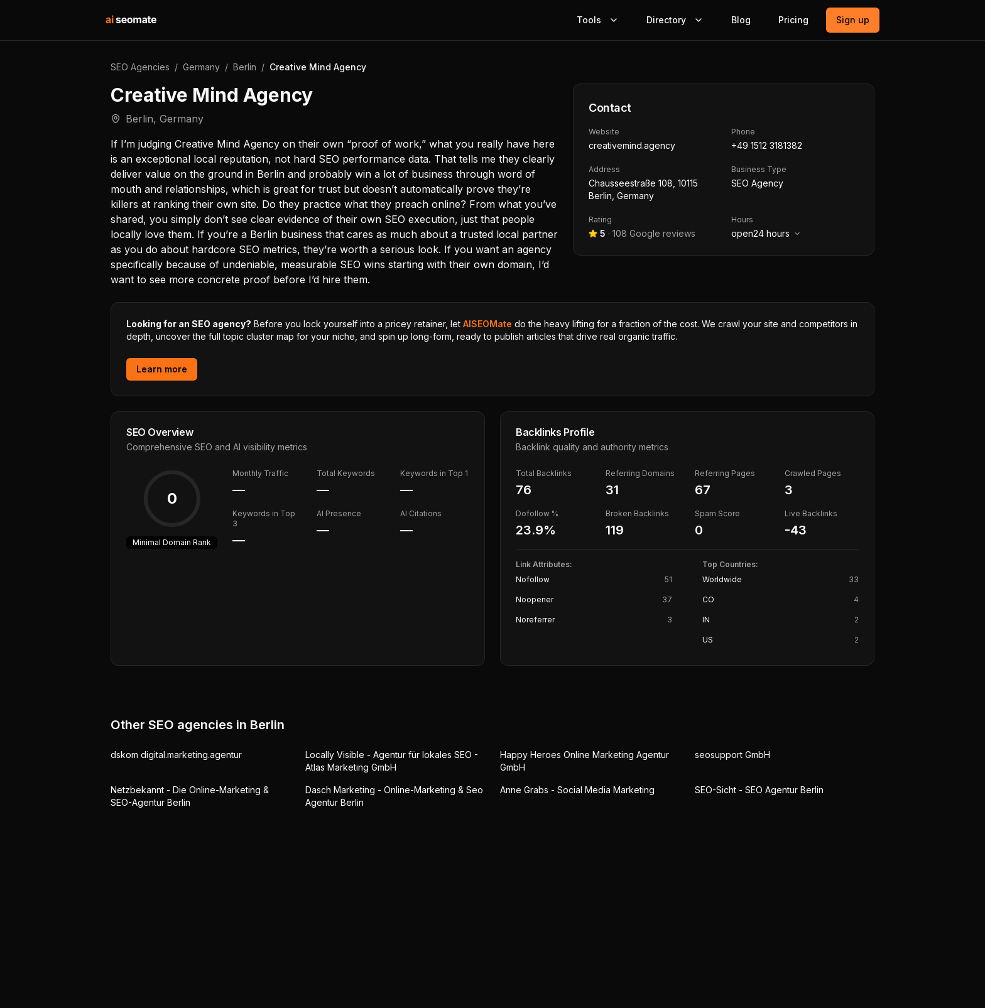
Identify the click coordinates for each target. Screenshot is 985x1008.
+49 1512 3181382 (766, 145)
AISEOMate (487, 323)
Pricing (793, 19)
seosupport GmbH (732, 754)
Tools (598, 19)
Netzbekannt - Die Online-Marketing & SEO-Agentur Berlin (190, 796)
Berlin (244, 67)
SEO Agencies (140, 67)
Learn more (161, 369)
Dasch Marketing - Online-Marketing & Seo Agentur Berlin (394, 796)
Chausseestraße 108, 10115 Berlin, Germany (643, 189)
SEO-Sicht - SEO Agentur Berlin (759, 789)
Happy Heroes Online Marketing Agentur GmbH (584, 760)
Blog (741, 19)
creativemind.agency (632, 145)
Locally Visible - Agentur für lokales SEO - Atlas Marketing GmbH (391, 760)
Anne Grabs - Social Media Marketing (577, 789)
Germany (201, 67)
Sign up (852, 19)
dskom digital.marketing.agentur (176, 754)
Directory (675, 19)
